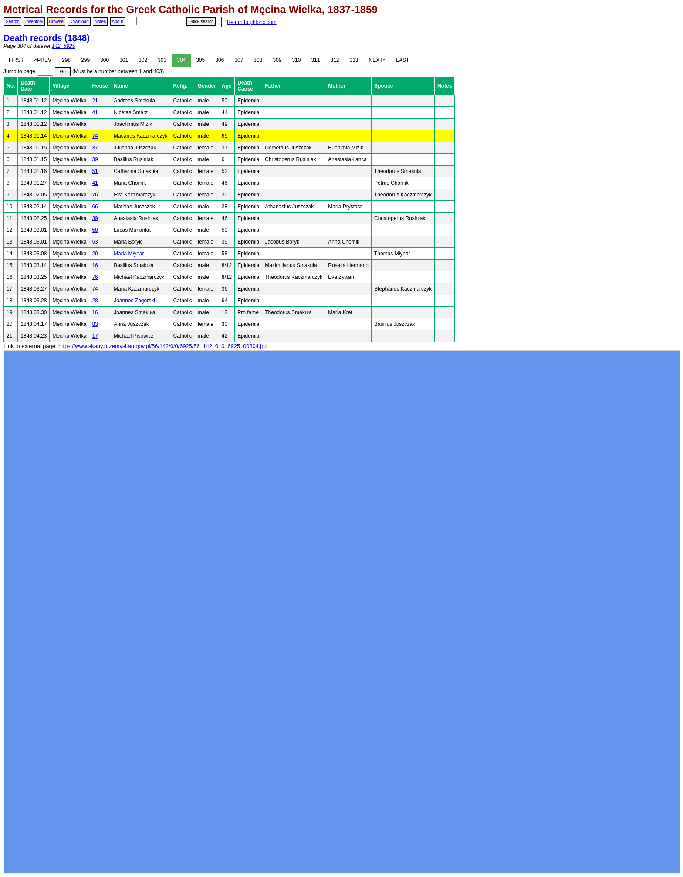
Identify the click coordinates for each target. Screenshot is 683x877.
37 (95, 148)
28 (95, 301)
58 (95, 230)
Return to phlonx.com (252, 22)
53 (95, 242)
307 (238, 60)
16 (95, 265)
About (117, 21)
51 (95, 171)
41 (95, 112)
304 (181, 60)
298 (66, 60)
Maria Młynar (129, 254)
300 (104, 60)
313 (354, 60)
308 (258, 60)
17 (95, 336)
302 (143, 60)
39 (95, 159)
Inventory (34, 21)
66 (95, 206)
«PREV (42, 60)
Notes (100, 21)
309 (277, 60)
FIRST (16, 60)
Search (13, 21)
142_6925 (63, 46)
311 (315, 60)
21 (95, 101)
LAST (402, 60)
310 (296, 60)
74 (95, 136)
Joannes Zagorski (134, 301)
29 (95, 254)
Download (78, 21)
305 (200, 60)
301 (123, 60)
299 (85, 60)
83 (95, 324)
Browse (56, 21)
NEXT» (377, 60)
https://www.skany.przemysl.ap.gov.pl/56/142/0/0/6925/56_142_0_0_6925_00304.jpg (162, 346)
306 (219, 60)
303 (162, 60)
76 (95, 195)
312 (334, 60)
